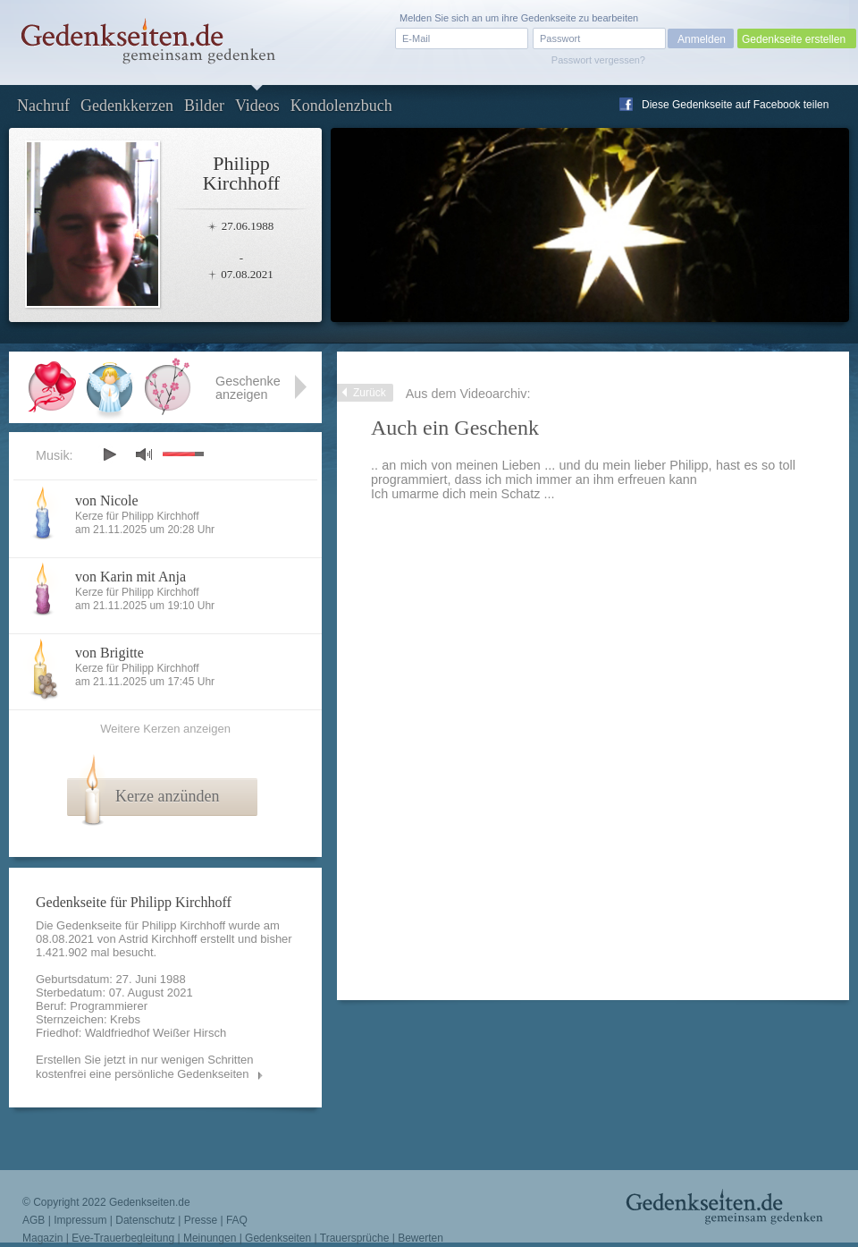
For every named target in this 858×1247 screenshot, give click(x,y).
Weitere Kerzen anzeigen (165, 728)
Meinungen (209, 1238)
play (109, 454)
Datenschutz (145, 1220)
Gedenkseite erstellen (793, 39)
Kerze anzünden (167, 796)
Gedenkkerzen (126, 106)
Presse (200, 1220)
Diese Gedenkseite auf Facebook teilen (735, 104)
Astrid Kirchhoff (158, 939)
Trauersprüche (355, 1238)
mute (144, 454)
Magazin (42, 1238)
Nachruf (43, 106)
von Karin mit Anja (130, 576)
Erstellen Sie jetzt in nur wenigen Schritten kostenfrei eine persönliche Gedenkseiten (145, 1067)
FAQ (237, 1220)
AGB (33, 1220)
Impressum (80, 1220)
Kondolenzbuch (341, 106)
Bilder (204, 106)
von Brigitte (109, 652)
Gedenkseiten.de (149, 1202)
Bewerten (420, 1238)
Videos (257, 106)
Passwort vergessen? (598, 60)
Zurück (369, 392)
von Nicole (107, 500)
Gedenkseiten (278, 1238)
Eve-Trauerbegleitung (123, 1238)
